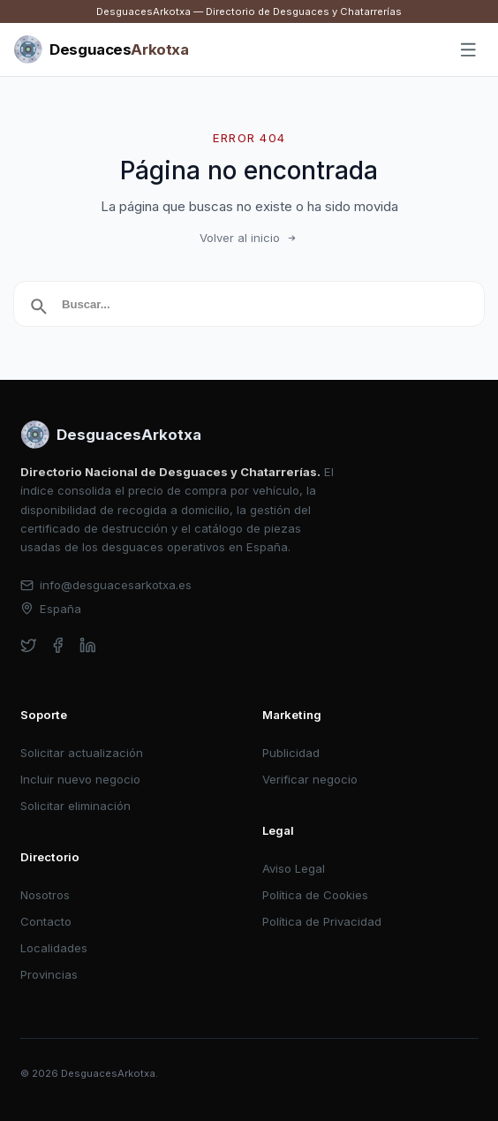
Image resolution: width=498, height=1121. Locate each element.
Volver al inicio (249, 238)
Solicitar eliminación (75, 806)
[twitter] (28, 645)
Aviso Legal (293, 868)
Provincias (49, 974)
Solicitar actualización (81, 753)
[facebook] (57, 645)
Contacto (46, 921)
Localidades (53, 948)
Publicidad (291, 753)
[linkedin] (87, 645)
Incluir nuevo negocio (80, 779)
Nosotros (45, 895)
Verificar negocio (310, 779)
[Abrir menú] (469, 50)
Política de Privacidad (321, 921)
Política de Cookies (315, 895)
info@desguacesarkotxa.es (106, 585)
